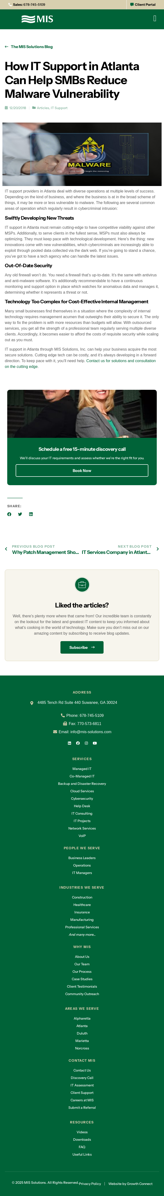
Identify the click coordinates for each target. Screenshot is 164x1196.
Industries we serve (82, 887)
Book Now (82, 470)
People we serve (82, 848)
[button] (9, 514)
